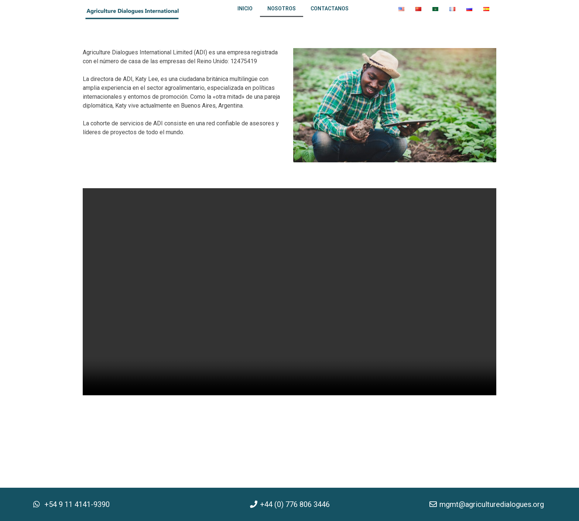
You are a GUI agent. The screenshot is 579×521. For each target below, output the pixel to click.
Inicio (245, 8)
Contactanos (330, 8)
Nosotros (281, 8)
